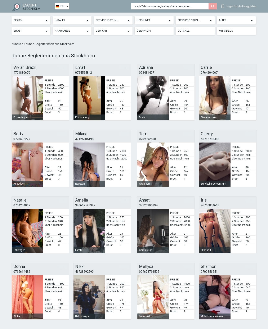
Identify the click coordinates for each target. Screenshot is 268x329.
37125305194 (84, 139)
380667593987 (85, 205)
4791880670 (21, 73)
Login (238, 6)
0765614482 (21, 272)
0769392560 (147, 139)
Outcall (183, 30)
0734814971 (147, 73)
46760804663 (210, 205)
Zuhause (18, 44)
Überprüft (144, 30)
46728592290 (84, 272)
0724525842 (83, 73)
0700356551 (209, 272)
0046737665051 (150, 272)
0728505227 (21, 139)
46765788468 (210, 139)
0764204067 (209, 73)
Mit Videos (226, 30)
